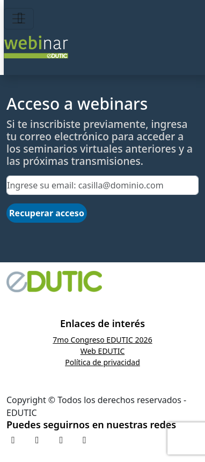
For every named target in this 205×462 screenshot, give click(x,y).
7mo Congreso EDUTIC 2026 (102, 340)
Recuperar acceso (46, 213)
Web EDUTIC (102, 351)
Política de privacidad (102, 362)
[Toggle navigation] (19, 18)
